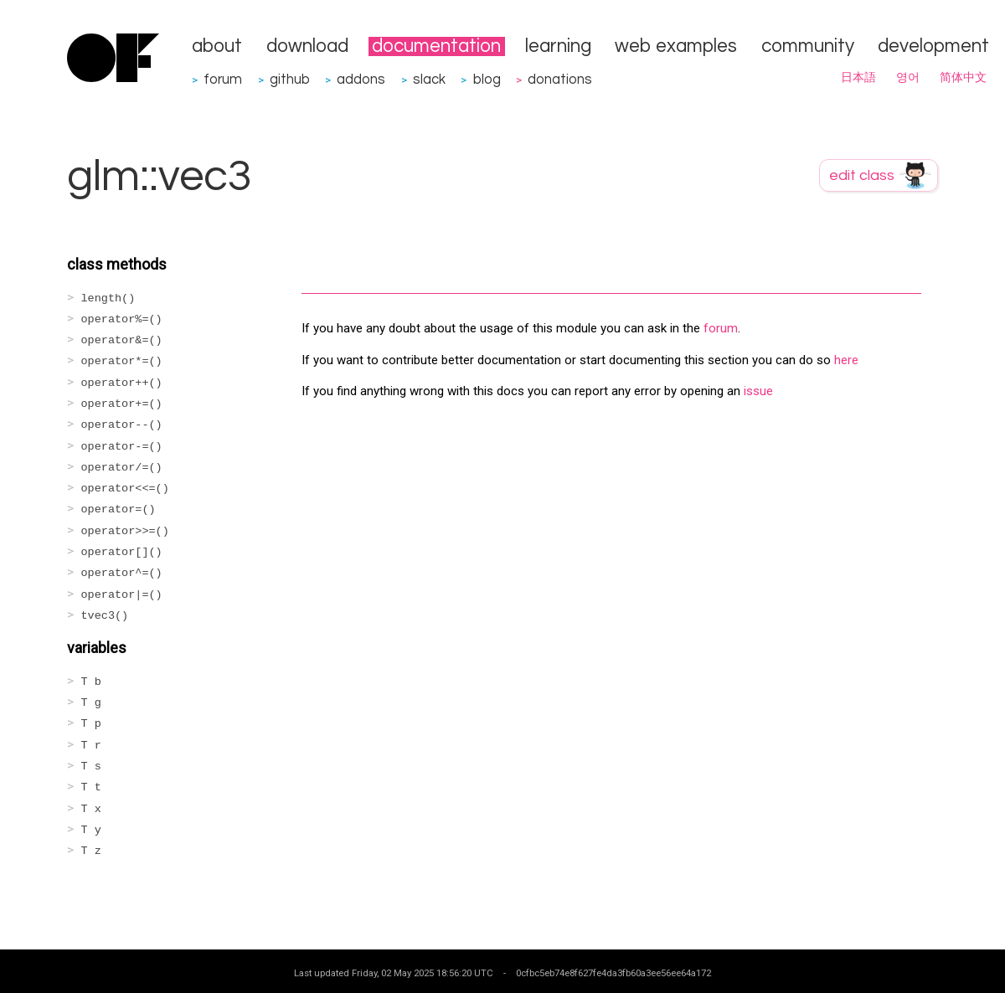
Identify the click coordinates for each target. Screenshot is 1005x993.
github (290, 79)
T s (91, 766)
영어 (908, 78)
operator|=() (121, 595)
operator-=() (121, 446)
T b (91, 682)
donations (560, 79)
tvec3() (105, 616)
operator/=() (121, 467)
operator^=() (121, 573)
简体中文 (963, 78)
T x (91, 809)
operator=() (118, 509)
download (307, 46)
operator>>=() (125, 531)
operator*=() (121, 361)
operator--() (121, 425)
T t (91, 787)
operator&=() (121, 340)
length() (108, 298)
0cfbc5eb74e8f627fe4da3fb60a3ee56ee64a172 (613, 973)
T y (91, 830)
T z (91, 851)
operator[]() (121, 552)
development (933, 46)
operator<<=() (125, 488)
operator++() (121, 383)
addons (361, 79)
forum (223, 79)
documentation (436, 46)
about (217, 46)
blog (487, 79)
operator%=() (121, 319)
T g (91, 703)
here (846, 360)
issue (758, 391)
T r (91, 745)
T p (91, 724)
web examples (676, 46)
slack (429, 79)
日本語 (858, 78)
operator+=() (121, 404)
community (807, 46)
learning (558, 46)
